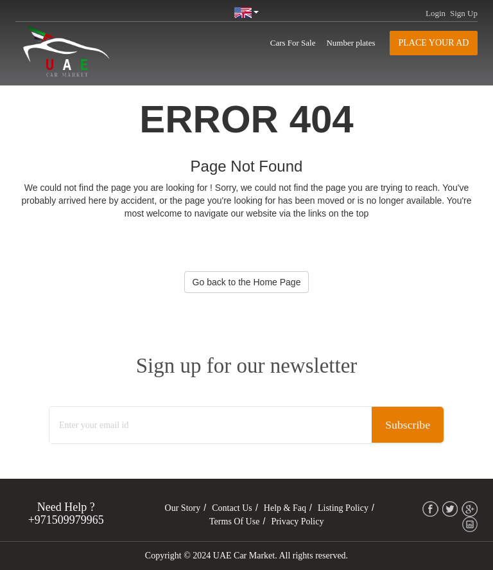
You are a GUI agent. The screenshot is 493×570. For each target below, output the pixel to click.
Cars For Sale (293, 43)
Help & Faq (285, 508)
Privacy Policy (297, 521)
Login (435, 13)
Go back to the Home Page (247, 282)
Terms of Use (234, 521)
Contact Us (232, 508)
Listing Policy (343, 508)
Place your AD (434, 43)
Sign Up (464, 13)
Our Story (183, 508)
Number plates (350, 43)
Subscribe (406, 425)
